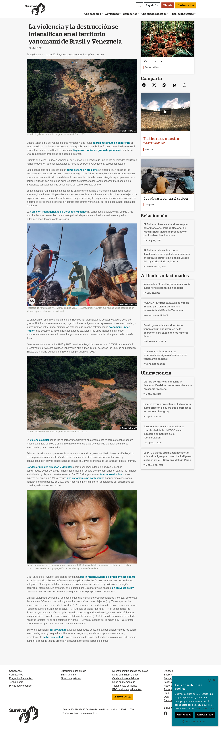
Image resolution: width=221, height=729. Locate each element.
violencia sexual (39, 440)
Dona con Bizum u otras (125, 674)
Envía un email (69, 674)
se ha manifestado (53, 637)
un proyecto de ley (123, 588)
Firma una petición (71, 678)
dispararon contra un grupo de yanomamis (97, 150)
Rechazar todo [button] (205, 714)
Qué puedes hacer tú (153, 14)
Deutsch (168, 671)
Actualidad (112, 14)
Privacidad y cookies (20, 685)
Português (169, 689)
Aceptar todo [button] (184, 714)
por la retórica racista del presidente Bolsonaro (107, 577)
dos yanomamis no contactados (86, 478)
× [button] (214, 680)
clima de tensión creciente (82, 170)
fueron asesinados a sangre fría (111, 142)
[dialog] (195, 701)
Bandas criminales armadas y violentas (50, 467)
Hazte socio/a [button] (185, 5)
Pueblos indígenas (182, 14)
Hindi (166, 693)
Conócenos (130, 14)
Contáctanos (16, 674)
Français (168, 678)
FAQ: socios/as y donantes (127, 689)
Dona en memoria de (123, 682)
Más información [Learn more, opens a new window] (205, 708)
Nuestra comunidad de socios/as (130, 671)
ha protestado (58, 629)
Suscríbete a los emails (73, 671)
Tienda (167, 5)
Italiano (168, 682)
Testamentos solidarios (124, 685)
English (168, 674)
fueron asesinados (111, 474)
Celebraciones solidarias (125, 678)
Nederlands (170, 685)
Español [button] (151, 5)
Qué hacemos (92, 14)
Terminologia (16, 682)
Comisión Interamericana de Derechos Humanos (58, 211)
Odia (166, 696)
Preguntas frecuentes (21, 678)
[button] (139, 5)
